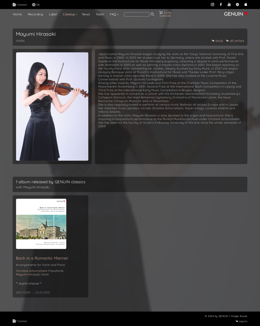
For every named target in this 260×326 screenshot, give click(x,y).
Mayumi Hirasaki (32, 274)
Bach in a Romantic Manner (42, 258)
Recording (35, 14)
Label (53, 14)
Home (17, 14)
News (86, 14)
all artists (235, 41)
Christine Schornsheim (39, 271)
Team (100, 14)
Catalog (69, 14)
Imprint (241, 321)
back (217, 41)
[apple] (245, 4)
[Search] (136, 14)
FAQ (113, 14)
